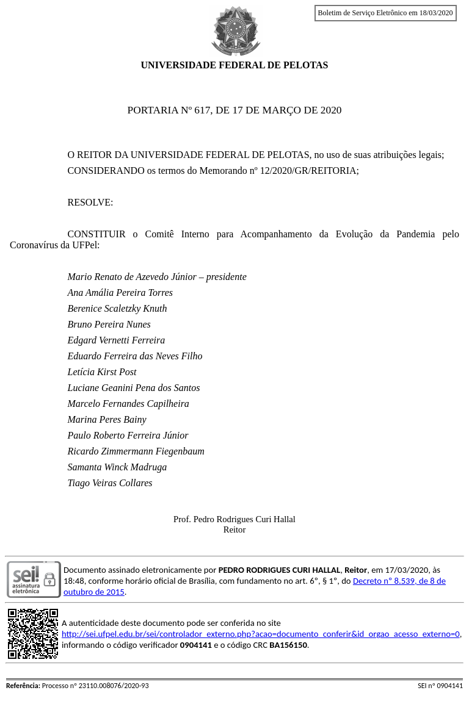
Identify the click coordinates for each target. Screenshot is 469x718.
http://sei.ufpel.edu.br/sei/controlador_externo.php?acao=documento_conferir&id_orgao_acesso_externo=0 (261, 633)
